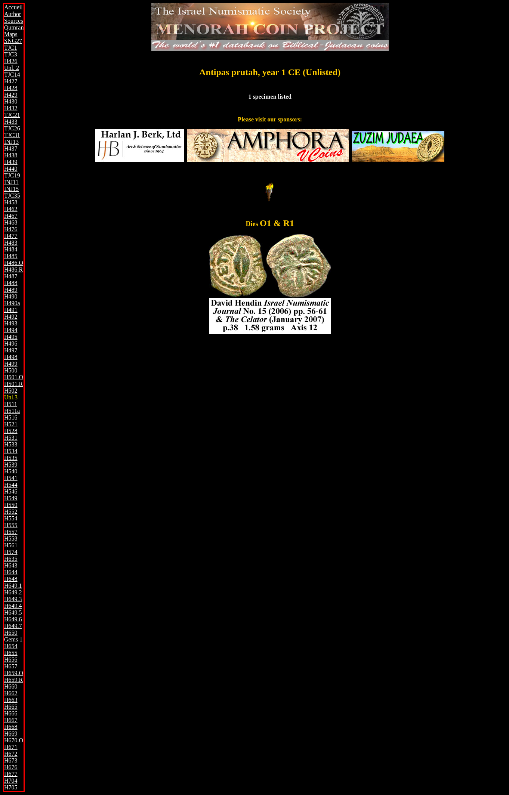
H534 (11, 451)
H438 (11, 155)
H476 (11, 229)
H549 (11, 498)
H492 (11, 316)
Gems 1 (13, 639)
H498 (11, 357)
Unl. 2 (11, 68)
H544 (11, 485)
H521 (11, 424)
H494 (11, 330)
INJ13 (11, 142)
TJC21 (12, 115)
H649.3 (13, 599)
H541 (11, 478)
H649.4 (13, 606)
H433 (11, 121)
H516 (11, 417)
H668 (11, 727)
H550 (11, 505)
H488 (11, 283)
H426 (11, 61)
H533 (11, 444)
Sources (13, 21)
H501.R (13, 384)
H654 (11, 646)
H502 (11, 390)
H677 (11, 774)
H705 (11, 787)
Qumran (14, 27)
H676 (11, 767)
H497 (11, 350)
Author (12, 14)
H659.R (13, 680)
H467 (11, 216)
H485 (11, 256)
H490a (12, 303)
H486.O (13, 263)
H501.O (13, 377)
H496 (11, 343)
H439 (11, 162)
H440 (11, 169)
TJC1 (10, 47)
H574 (11, 552)
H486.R (13, 269)
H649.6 (13, 619)
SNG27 (13, 41)
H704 (11, 780)
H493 (11, 323)
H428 (11, 88)
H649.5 (13, 612)
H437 (11, 148)
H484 (11, 249)
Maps (11, 34)
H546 (11, 491)
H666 (11, 713)
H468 (11, 222)
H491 (11, 310)
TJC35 (12, 195)
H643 (11, 565)
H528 (11, 431)
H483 (11, 242)
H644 (11, 572)
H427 (11, 81)
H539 (11, 464)
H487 (11, 276)
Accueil (13, 7)
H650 (11, 632)
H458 (11, 202)
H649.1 (13, 585)
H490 (11, 296)
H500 (11, 370)
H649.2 (13, 592)
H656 (11, 659)
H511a (12, 411)
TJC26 (12, 128)
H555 (11, 525)
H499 (11, 364)
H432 (11, 108)
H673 (11, 760)
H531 (11, 437)
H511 (10, 404)
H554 (11, 518)
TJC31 (12, 135)
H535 (11, 458)
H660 (11, 686)
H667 (11, 720)
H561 (11, 545)
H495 (11, 337)
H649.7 (13, 626)
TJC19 (12, 175)
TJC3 (10, 54)
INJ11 (11, 182)
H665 (11, 706)
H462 (11, 209)
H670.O (13, 740)
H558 (11, 538)
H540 (11, 471)
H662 (11, 693)
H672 (11, 754)
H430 (11, 101)
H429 (11, 95)
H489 (11, 290)
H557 (11, 532)
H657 (11, 666)
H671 (11, 747)
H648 (11, 579)
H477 (11, 236)
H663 (11, 700)
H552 (11, 511)
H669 (11, 733)
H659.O (13, 673)
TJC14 (12, 74)
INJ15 (11, 189)
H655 (11, 653)
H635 (11, 559)
